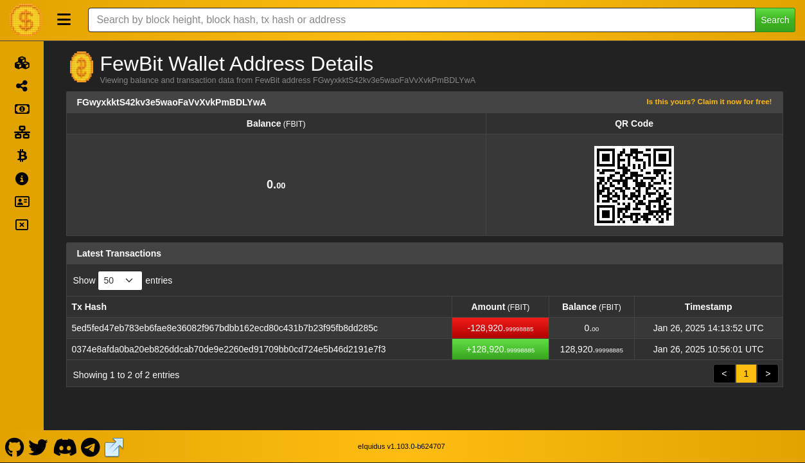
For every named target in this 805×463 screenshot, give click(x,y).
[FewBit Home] (26, 20)
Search (775, 20)
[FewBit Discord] (64, 446)
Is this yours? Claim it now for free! (709, 101)
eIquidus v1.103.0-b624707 (401, 446)
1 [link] (746, 373)
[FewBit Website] (114, 446)
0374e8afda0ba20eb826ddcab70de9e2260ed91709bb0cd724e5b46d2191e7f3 (229, 349)
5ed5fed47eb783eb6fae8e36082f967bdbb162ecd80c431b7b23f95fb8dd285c (225, 328)
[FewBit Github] (14, 446)
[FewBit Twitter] (38, 446)
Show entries (123, 281)
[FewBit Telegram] (91, 446)
